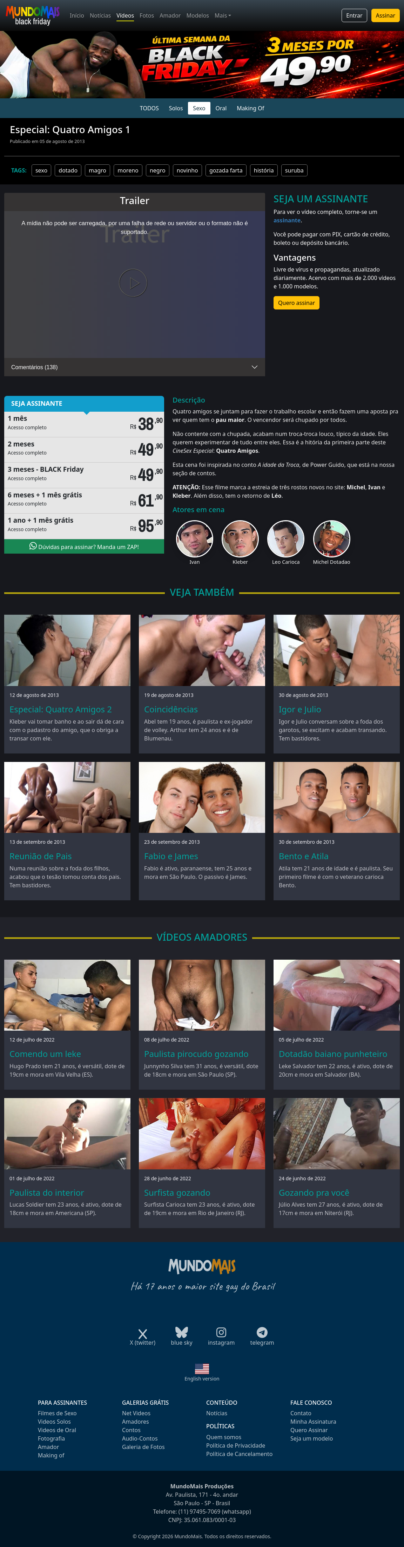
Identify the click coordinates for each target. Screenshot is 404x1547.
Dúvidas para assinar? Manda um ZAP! (84, 546)
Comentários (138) (34, 367)
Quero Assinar (309, 1430)
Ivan (194, 562)
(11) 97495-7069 (200, 1511)
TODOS (149, 108)
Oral (221, 108)
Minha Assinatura (313, 1421)
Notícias (100, 15)
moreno (128, 170)
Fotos (147, 15)
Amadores (135, 1421)
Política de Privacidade (235, 1445)
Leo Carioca (286, 562)
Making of (51, 1455)
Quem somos (223, 1437)
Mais (221, 15)
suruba (294, 170)
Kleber (240, 562)
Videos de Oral (57, 1430)
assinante (287, 220)
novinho (187, 170)
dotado (68, 170)
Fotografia (51, 1438)
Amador (170, 15)
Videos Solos (54, 1421)
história (264, 170)
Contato (300, 1413)
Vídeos (125, 15)
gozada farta (226, 170)
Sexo (199, 108)
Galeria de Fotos (143, 1447)
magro (97, 170)
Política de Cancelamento (239, 1454)
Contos (131, 1430)
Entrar (354, 15)
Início (77, 15)
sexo (41, 170)
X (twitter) (142, 1340)
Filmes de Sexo (57, 1413)
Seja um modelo (311, 1438)
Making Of (250, 108)
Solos (176, 108)
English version (202, 1378)
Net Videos (136, 1413)
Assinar (385, 15)
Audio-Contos (140, 1438)
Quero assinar (296, 303)
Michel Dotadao (331, 562)
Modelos (197, 15)
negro (158, 170)
